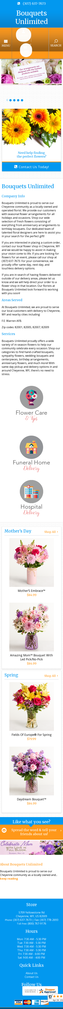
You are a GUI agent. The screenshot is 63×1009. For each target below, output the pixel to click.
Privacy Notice (35, 1001)
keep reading (9, 861)
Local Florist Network (20, 1004)
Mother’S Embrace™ (31, 572)
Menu (12, 35)
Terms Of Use (12, 1001)
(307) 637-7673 (34, 4)
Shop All (51, 513)
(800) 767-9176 (37, 905)
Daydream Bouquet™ (31, 781)
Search (49, 35)
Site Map (44, 1004)
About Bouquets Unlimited (21, 846)
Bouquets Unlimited (31, 17)
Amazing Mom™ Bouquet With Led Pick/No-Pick (31, 639)
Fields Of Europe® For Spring (32, 716)
